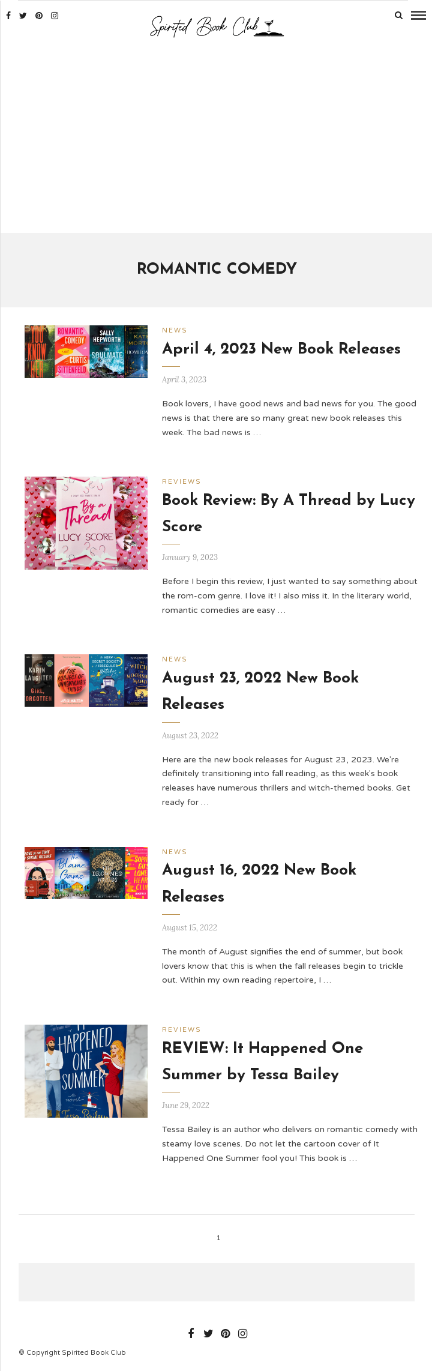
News (175, 330)
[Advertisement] (216, 137)
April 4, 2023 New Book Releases (281, 350)
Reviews (182, 482)
